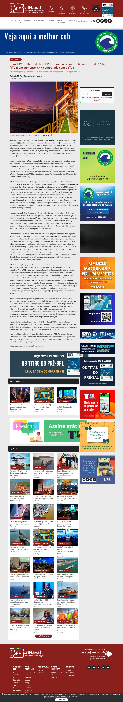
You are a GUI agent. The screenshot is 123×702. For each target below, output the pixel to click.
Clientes (28, 674)
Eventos (28, 677)
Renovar (41, 672)
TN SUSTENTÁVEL (84, 10)
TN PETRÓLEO (61, 10)
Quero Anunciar (61, 21)
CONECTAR (51, 9)
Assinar (40, 670)
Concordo (61, 699)
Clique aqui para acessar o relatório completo (27, 346)
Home (13, 20)
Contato (71, 20)
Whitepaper (39, 20)
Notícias (28, 685)
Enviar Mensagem (70, 671)
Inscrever (107, 94)
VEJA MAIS (44, 636)
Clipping (28, 687)
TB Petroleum (17, 689)
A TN (20, 21)
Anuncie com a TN (56, 673)
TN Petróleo (16, 673)
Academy (27, 20)
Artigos (50, 20)
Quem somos (30, 672)
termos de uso (66, 696)
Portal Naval (15, 684)
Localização (70, 675)
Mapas (27, 680)
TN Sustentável (17, 678)
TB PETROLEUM (72, 10)
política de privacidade (52, 696)
